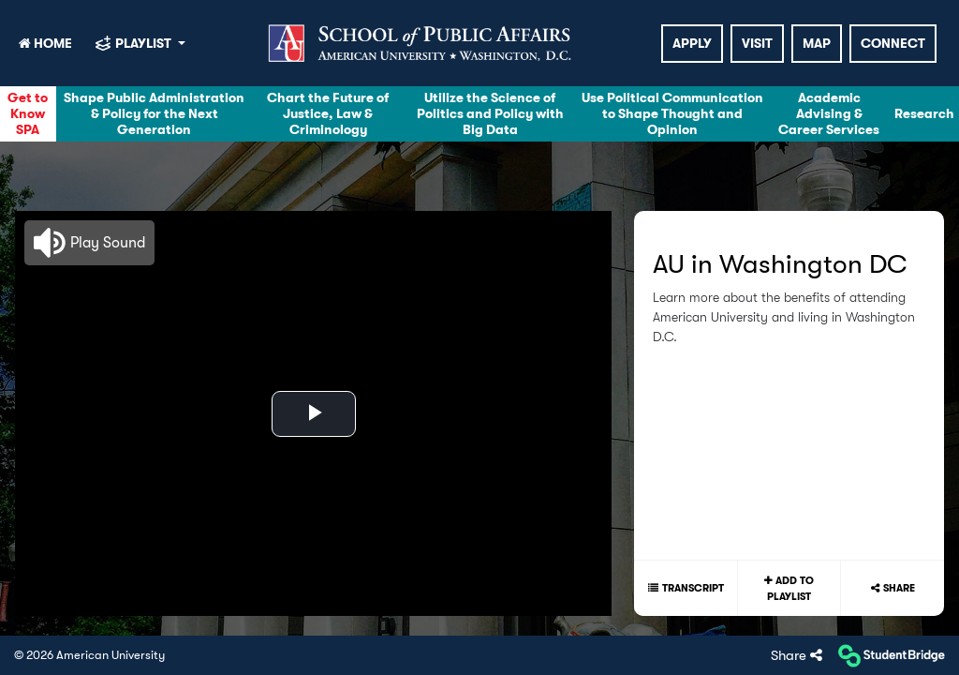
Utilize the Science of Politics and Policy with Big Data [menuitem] (490, 113)
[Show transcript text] (685, 588)
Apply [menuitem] (692, 43)
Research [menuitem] (924, 113)
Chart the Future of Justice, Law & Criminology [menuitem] (328, 113)
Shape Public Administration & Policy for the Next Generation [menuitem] (154, 113)
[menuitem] (422, 43)
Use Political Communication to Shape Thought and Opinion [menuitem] (672, 113)
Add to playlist (790, 588)
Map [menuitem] (817, 43)
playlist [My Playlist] (144, 43)
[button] (89, 242)
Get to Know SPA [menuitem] (27, 113)
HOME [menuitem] (45, 43)
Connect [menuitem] (893, 43)
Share (899, 587)
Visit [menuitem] (757, 43)
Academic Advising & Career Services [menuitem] (828, 113)
